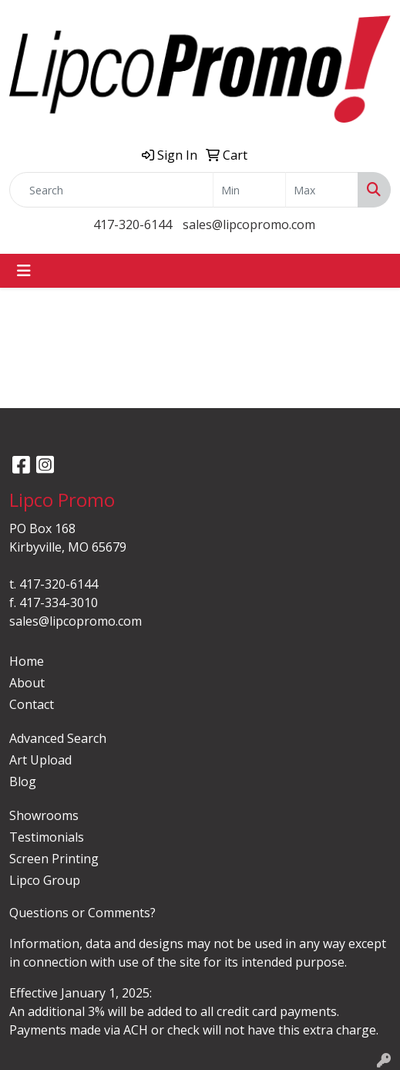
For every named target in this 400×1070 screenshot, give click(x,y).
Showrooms (44, 815)
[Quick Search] (111, 190)
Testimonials (46, 837)
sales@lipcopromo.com (249, 224)
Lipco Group (44, 880)
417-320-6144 (132, 224)
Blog (22, 781)
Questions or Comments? (82, 912)
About (27, 682)
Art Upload (40, 759)
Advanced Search (57, 738)
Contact (31, 704)
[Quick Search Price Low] (249, 190)
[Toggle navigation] (24, 271)
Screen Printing (54, 858)
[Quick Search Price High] (321, 190)
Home (26, 661)
